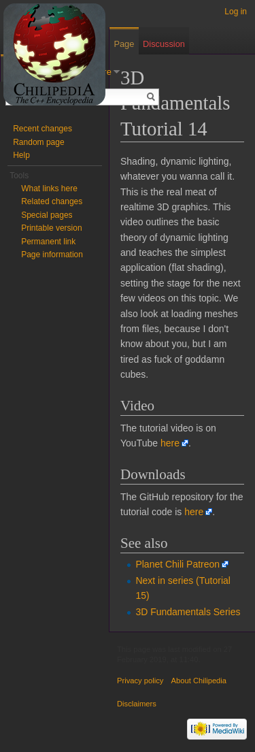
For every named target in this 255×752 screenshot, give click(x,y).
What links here (49, 188)
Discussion (164, 44)
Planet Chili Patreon (177, 564)
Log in (235, 11)
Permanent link (48, 241)
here (170, 443)
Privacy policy (140, 680)
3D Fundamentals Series (187, 611)
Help (21, 155)
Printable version (51, 228)
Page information (52, 254)
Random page (38, 142)
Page (124, 44)
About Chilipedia (198, 680)
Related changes (51, 201)
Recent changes (42, 128)
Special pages (46, 215)
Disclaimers (136, 704)
